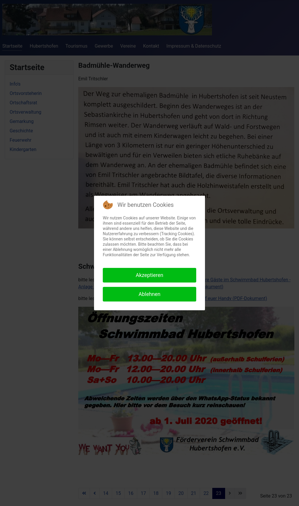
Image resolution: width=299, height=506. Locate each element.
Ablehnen (149, 294)
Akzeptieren (150, 275)
